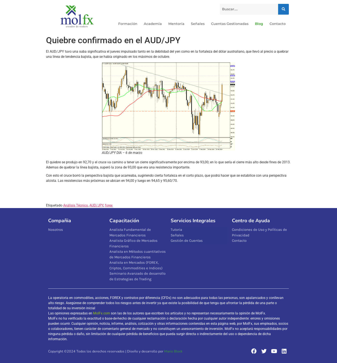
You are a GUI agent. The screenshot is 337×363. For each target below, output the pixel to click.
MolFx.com (101, 313)
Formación (127, 24)
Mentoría (176, 24)
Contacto (278, 24)
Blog (259, 24)
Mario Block (173, 351)
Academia (153, 24)
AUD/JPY (96, 205)
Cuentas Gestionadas (229, 24)
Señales (198, 24)
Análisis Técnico (75, 205)
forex (109, 205)
